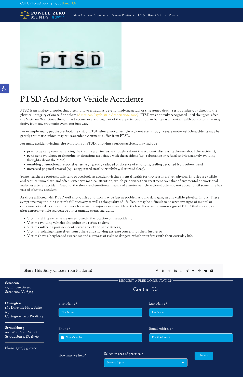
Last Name (158, 304)
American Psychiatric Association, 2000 (107, 115)
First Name (68, 304)
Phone (64, 329)
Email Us (69, 3)
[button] (4, 88)
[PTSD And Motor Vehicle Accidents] (71, 56)
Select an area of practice (123, 354)
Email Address (161, 329)
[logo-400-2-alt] (42, 11)
